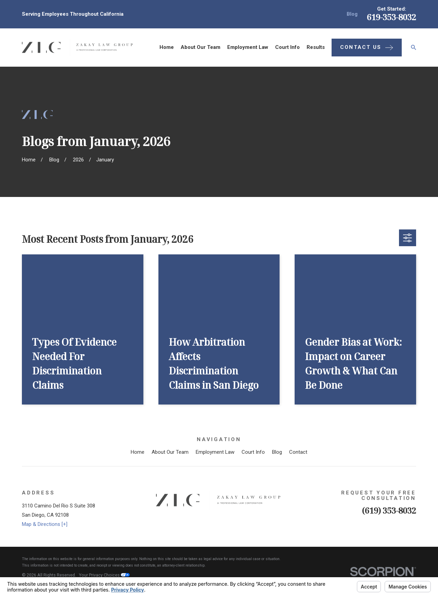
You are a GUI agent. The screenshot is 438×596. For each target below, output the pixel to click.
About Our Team (170, 452)
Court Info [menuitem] (287, 47)
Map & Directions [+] (44, 524)
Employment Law (215, 452)
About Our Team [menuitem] (200, 47)
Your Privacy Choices (104, 575)
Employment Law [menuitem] (247, 47)
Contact (298, 452)
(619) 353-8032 (389, 510)
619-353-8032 (391, 17)
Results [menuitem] (316, 47)
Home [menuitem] (166, 47)
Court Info (253, 452)
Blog (352, 14)
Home (137, 452)
